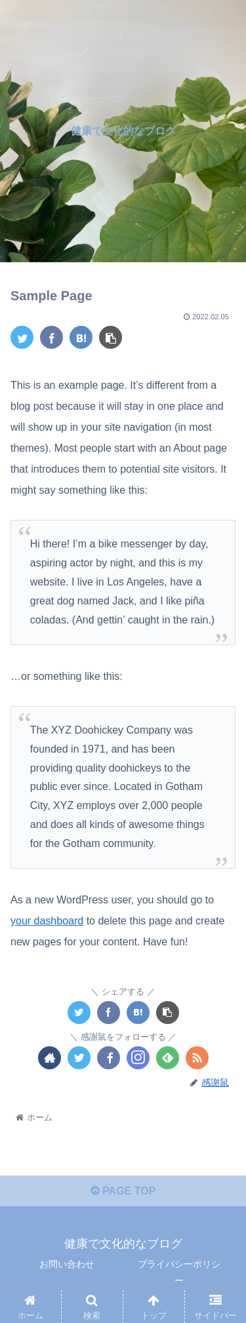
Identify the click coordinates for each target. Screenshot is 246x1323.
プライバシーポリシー (179, 1272)
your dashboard (46, 920)
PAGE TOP (123, 1190)
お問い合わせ (66, 1264)
